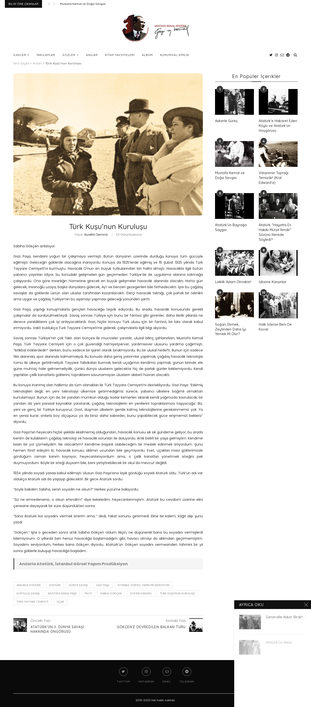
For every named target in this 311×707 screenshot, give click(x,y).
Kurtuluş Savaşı (28, 593)
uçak (60, 602)
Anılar (92, 55)
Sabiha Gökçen (111, 593)
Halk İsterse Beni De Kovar (275, 321)
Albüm (147, 55)
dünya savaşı (78, 585)
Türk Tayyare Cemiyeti (32, 602)
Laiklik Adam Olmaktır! (233, 276)
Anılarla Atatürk (29, 585)
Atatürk (55, 585)
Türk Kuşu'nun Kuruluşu (177, 593)
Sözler (68, 55)
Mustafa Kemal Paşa (62, 593)
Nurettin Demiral (96, 235)
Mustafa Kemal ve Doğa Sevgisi (82, 4)
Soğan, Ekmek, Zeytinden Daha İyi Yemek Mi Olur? (230, 324)
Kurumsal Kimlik (174, 55)
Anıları (37, 63)
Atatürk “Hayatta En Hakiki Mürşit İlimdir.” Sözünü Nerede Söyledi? (278, 229)
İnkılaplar (46, 55)
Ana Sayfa (21, 63)
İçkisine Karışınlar (272, 276)
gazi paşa (102, 585)
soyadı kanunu (141, 593)
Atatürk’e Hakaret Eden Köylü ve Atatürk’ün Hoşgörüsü (277, 126)
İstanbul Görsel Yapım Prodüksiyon (143, 585)
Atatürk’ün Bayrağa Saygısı (231, 227)
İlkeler (19, 55)
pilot (88, 593)
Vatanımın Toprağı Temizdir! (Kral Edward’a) (273, 177)
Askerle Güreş (226, 121)
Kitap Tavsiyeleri (120, 55)
